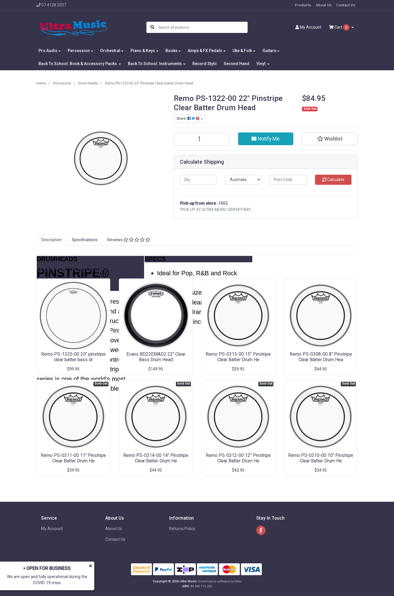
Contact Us (345, 5)
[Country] (243, 180)
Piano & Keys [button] (142, 50)
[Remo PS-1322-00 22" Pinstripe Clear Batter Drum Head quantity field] (201, 138)
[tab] (51, 240)
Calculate (333, 179)
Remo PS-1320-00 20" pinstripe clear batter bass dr (73, 356)
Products (303, 5)
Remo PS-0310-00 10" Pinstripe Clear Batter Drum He (320, 458)
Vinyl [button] (261, 63)
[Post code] (288, 180)
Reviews (128, 239)
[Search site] (152, 27)
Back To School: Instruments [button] (155, 63)
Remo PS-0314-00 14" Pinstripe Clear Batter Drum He (155, 458)
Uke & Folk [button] (242, 50)
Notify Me (265, 139)
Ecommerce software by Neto (219, 581)
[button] (330, 138)
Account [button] (308, 27)
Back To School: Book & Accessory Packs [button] (78, 63)
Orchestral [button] (110, 50)
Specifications (84, 239)
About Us (324, 5)
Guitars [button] (269, 50)
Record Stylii (204, 63)
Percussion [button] (79, 50)
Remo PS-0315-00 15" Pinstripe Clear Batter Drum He (238, 356)
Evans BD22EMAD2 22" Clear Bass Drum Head (155, 356)
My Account (52, 528)
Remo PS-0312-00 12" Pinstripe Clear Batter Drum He (238, 458)
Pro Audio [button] (48, 50)
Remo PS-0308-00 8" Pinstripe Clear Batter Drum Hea (321, 356)
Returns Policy (182, 528)
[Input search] (202, 27)
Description (51, 239)
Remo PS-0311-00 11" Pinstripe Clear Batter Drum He (73, 458)
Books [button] (171, 50)
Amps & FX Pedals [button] (205, 50)
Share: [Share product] (188, 119)
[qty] (198, 180)
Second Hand (236, 63)
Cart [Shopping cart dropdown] (339, 27)
